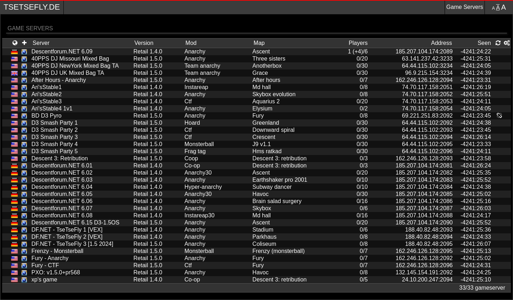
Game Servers (464, 7)
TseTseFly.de (32, 6)
